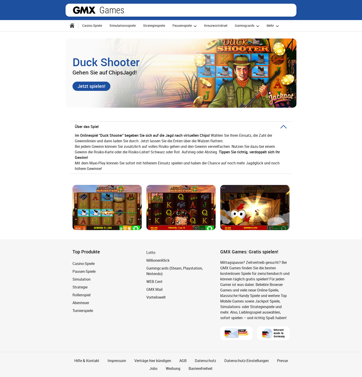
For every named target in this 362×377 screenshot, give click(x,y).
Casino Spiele (92, 25)
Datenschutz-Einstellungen (246, 360)
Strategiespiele (154, 25)
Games (111, 10)
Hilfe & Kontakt (86, 360)
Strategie (79, 287)
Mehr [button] (273, 26)
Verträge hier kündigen (152, 360)
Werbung (173, 368)
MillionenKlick (157, 260)
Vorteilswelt (156, 297)
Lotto (150, 252)
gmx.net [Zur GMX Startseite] (84, 10)
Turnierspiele (82, 310)
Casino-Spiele (83, 263)
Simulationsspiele (122, 25)
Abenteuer (80, 302)
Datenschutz (205, 360)
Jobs (153, 368)
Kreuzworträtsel (215, 25)
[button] (91, 86)
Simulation (81, 279)
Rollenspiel (81, 294)
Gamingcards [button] (248, 26)
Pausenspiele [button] (185, 26)
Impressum (117, 360)
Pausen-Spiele (84, 271)
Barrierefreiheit (201, 368)
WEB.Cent (154, 281)
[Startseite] (72, 25)
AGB (183, 360)
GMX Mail (154, 289)
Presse (282, 360)
